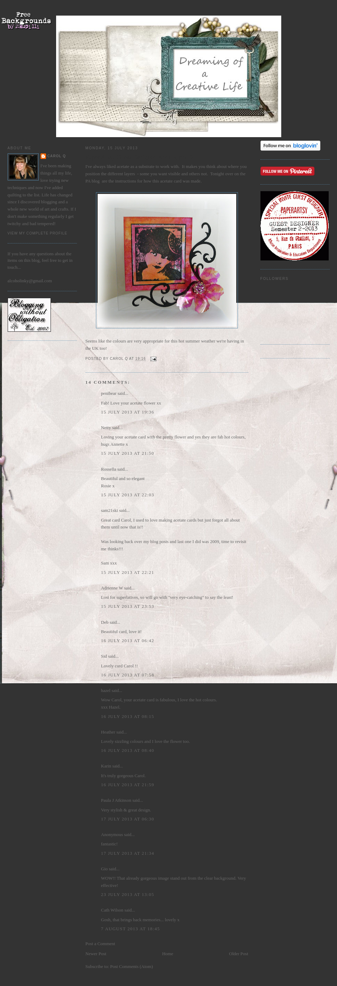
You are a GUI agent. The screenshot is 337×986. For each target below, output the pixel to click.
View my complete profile (38, 233)
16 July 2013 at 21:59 (127, 784)
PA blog (93, 181)
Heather (108, 732)
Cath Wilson (112, 910)
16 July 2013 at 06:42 (127, 640)
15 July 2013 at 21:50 (127, 453)
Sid (104, 656)
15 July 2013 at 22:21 (127, 572)
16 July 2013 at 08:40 (127, 750)
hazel (105, 690)
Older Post (238, 953)
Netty (106, 427)
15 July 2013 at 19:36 (127, 412)
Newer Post (96, 953)
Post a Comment (100, 943)
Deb (105, 622)
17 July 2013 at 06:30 (127, 818)
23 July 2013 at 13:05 (127, 894)
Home (167, 953)
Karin (106, 766)
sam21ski (109, 510)
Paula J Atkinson (116, 800)
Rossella (108, 469)
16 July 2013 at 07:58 (127, 674)
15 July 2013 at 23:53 (127, 606)
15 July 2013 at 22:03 (127, 494)
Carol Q (56, 156)
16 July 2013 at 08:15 (127, 716)
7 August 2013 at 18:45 (130, 928)
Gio (104, 868)
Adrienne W (112, 587)
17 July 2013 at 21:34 (127, 853)
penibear (109, 393)
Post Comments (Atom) (131, 966)
